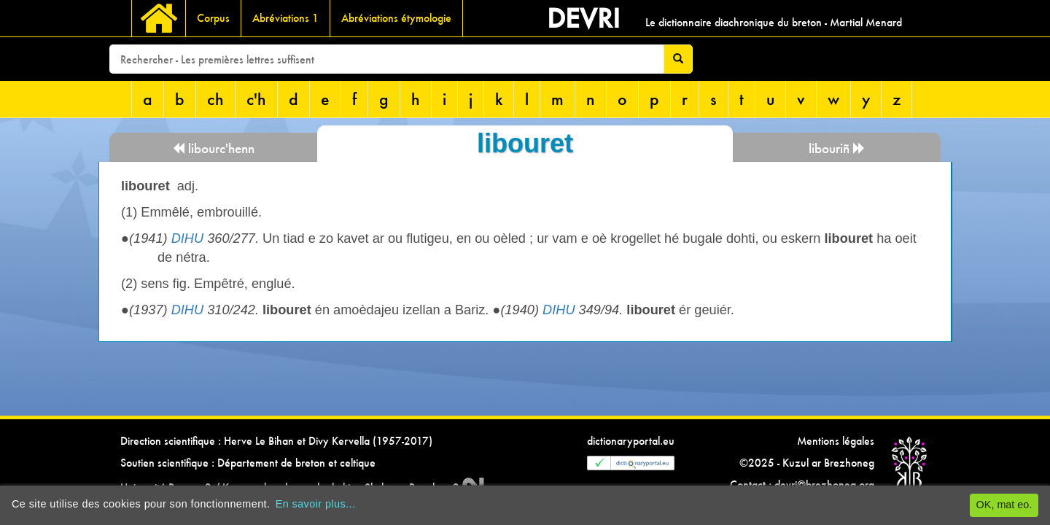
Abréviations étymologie (396, 18)
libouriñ (837, 148)
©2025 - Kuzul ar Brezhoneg (806, 463)
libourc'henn (213, 148)
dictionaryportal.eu (630, 441)
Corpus (213, 18)
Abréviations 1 (285, 18)
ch (215, 99)
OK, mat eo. (1004, 504)
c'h (256, 99)
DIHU (187, 238)
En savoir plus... (316, 504)
